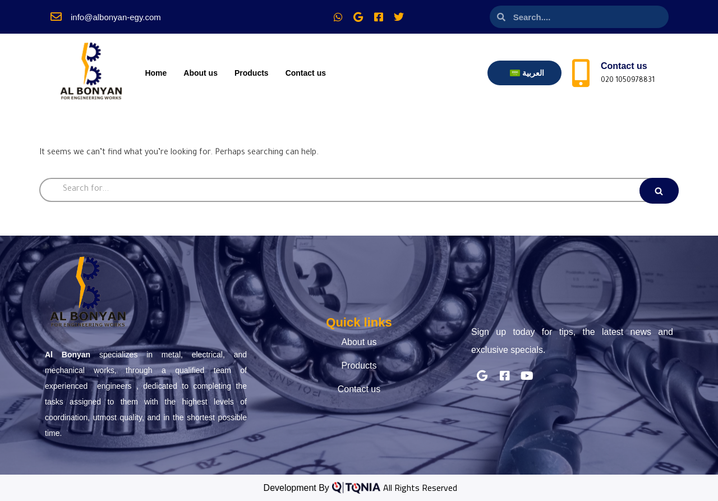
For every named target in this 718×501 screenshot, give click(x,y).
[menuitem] (527, 73)
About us (200, 72)
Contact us (306, 72)
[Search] (359, 190)
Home (156, 72)
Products (251, 72)
